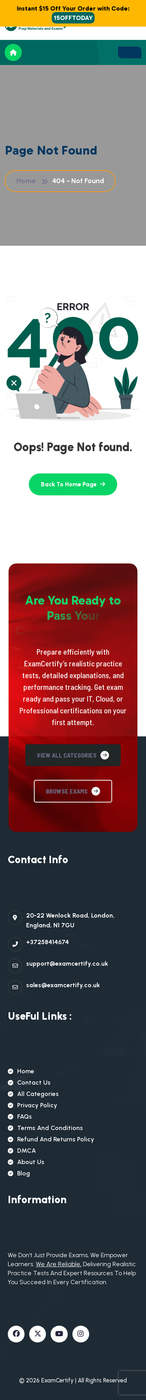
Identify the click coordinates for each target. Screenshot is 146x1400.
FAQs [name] (20, 1116)
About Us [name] (26, 1162)
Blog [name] (19, 1173)
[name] (129, 52)
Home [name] (21, 1071)
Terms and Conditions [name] (45, 1128)
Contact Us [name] (29, 1082)
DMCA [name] (22, 1150)
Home (27, 180)
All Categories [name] (33, 1094)
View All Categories (73, 833)
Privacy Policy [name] (32, 1105)
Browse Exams (73, 869)
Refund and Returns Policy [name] (51, 1139)
